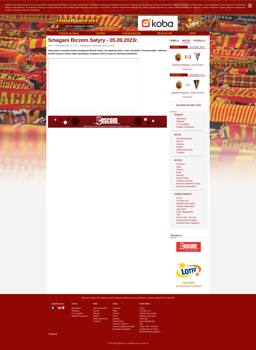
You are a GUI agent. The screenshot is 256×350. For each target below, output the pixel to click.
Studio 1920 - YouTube (186, 217)
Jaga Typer (181, 209)
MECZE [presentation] (186, 40)
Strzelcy (179, 170)
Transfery (180, 152)
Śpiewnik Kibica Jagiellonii (187, 223)
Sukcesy (180, 144)
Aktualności (181, 118)
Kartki (178, 172)
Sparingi (180, 175)
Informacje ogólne (184, 138)
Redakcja (180, 121)
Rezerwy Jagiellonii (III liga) (188, 183)
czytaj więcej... (188, 69)
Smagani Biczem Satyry (186, 220)
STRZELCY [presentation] (199, 40)
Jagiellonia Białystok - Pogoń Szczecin (188, 93)
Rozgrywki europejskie (186, 186)
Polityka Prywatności (185, 127)
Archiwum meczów (184, 181)
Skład (178, 167)
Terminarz (180, 164)
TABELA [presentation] (174, 40)
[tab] (174, 41)
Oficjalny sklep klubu (185, 206)
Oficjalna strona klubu (185, 203)
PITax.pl (164, 298)
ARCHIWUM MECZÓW (188, 105)
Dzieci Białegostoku (184, 212)
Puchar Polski (182, 178)
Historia (179, 141)
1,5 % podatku (182, 124)
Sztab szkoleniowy (184, 150)
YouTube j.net (182, 201)
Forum (179, 198)
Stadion (179, 147)
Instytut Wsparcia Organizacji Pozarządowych (127, 298)
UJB (178, 215)
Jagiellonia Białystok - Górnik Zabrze (188, 65)
